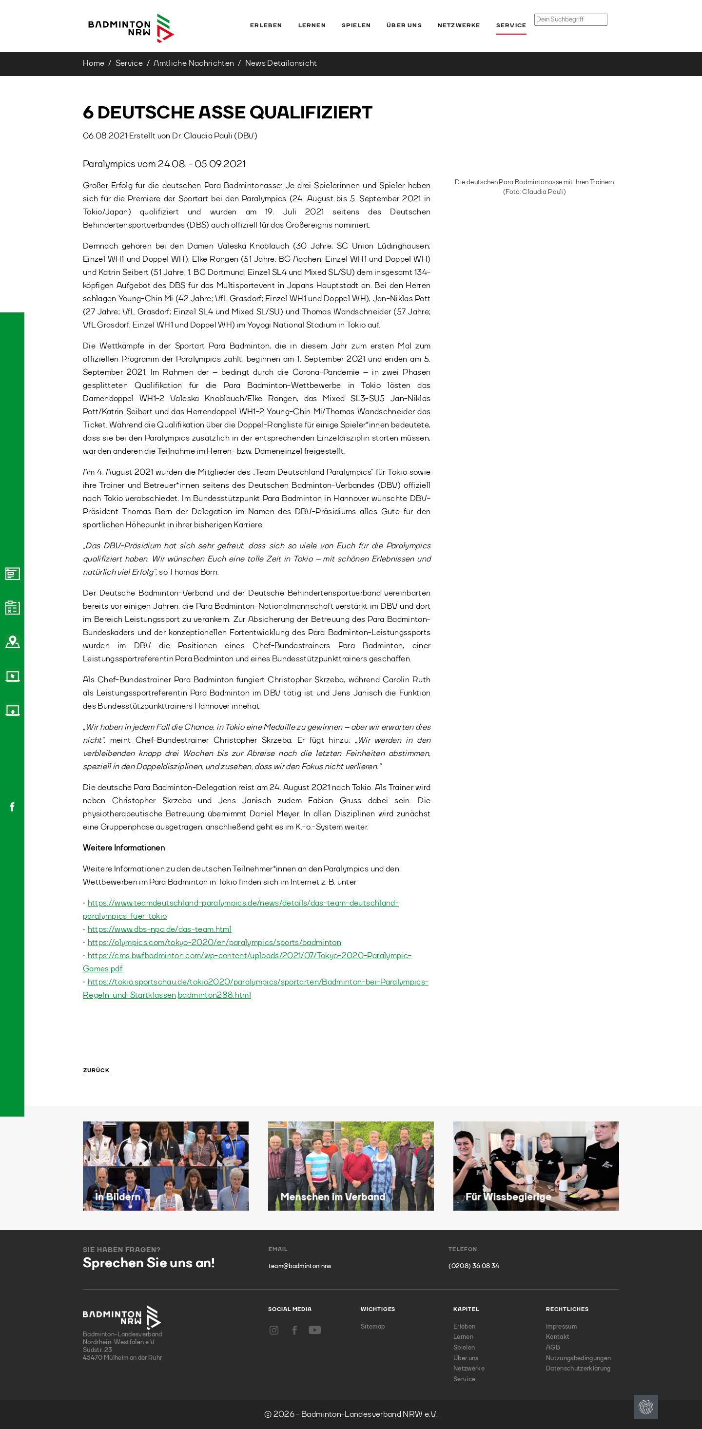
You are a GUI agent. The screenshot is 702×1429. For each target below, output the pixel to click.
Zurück (96, 1071)
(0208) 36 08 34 (473, 1266)
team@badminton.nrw (300, 1266)
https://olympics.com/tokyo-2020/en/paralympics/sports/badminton (214, 943)
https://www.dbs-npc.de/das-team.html (160, 930)
